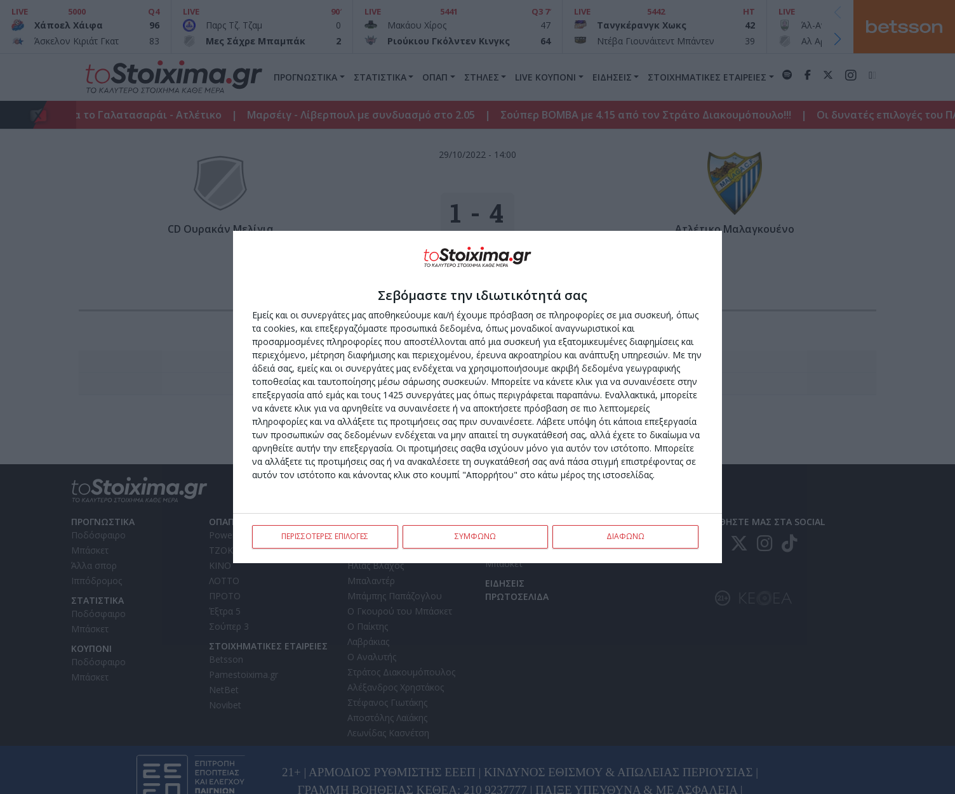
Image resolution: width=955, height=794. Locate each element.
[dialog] (477, 397)
